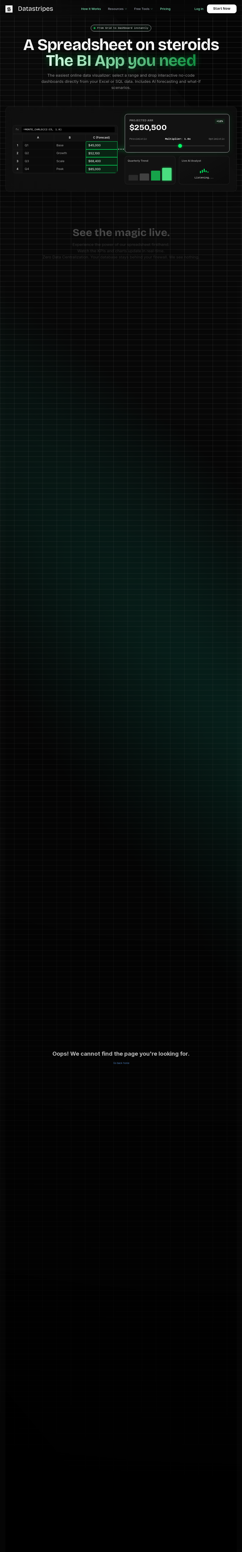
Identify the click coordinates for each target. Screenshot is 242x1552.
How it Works (91, 9)
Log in (198, 9)
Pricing (165, 9)
